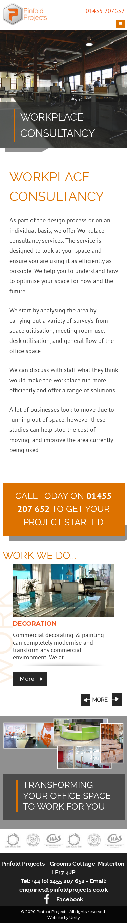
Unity (74, 917)
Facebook (63, 899)
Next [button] (117, 699)
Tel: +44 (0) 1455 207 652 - (55, 880)
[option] (63, 625)
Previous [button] (94, 699)
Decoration (35, 623)
